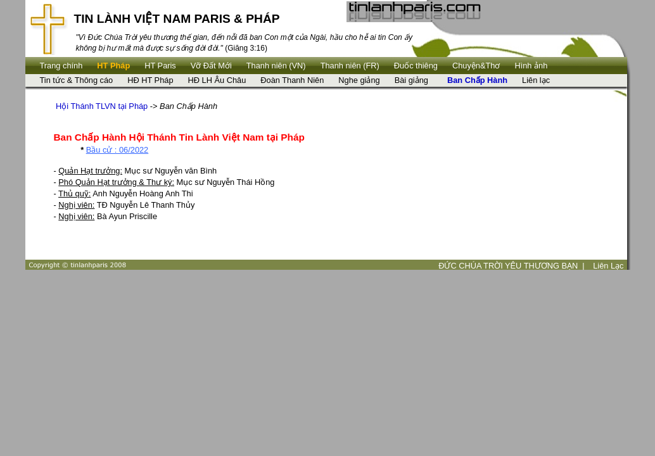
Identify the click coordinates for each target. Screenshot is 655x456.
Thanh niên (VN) (276, 65)
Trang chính (61, 65)
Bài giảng (411, 80)
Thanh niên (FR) (350, 65)
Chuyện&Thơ (476, 65)
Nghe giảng (358, 80)
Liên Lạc (608, 265)
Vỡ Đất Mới (211, 65)
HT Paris (160, 65)
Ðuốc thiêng (416, 65)
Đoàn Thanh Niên (292, 80)
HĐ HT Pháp (150, 80)
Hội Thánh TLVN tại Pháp (102, 106)
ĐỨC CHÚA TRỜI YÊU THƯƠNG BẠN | (511, 265)
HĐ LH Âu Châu (217, 80)
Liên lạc (536, 80)
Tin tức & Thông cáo (76, 80)
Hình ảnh (530, 65)
